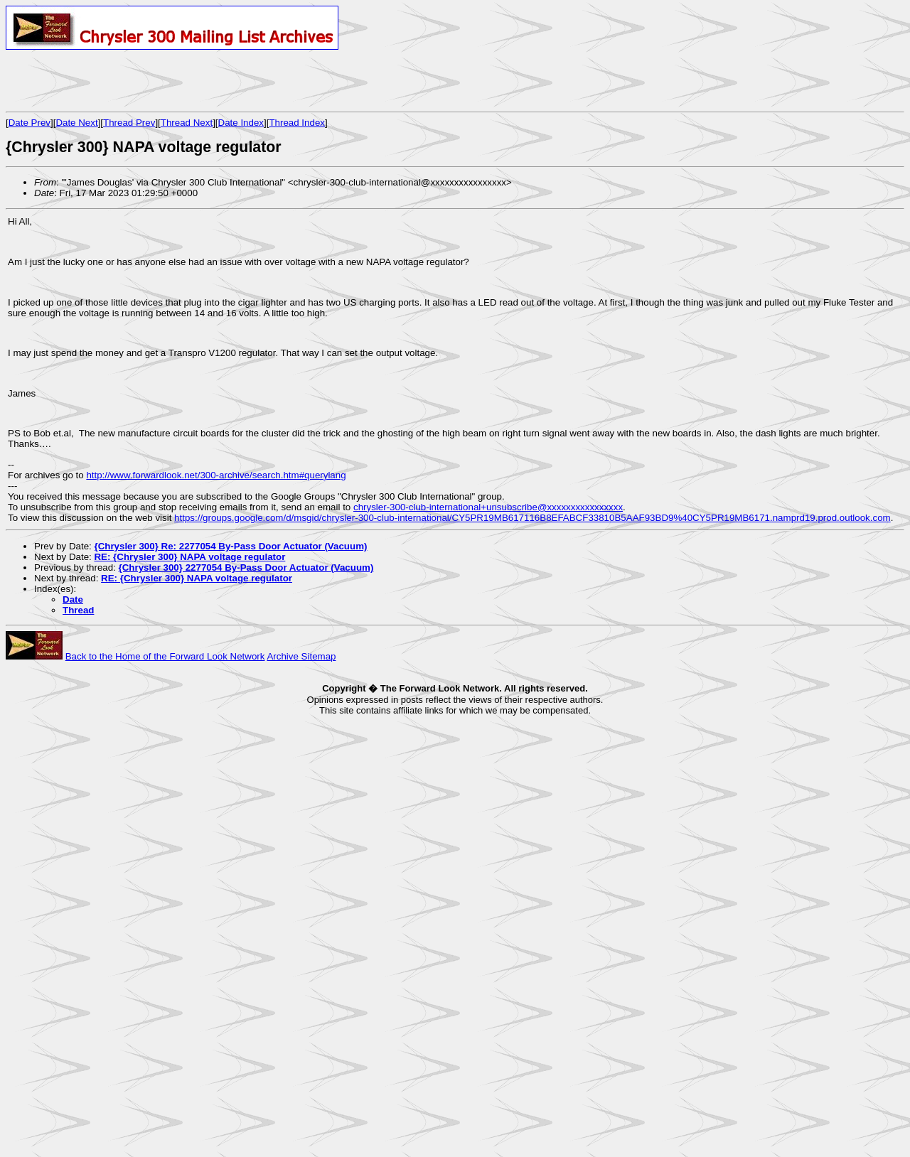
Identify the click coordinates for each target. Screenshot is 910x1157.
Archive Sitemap (301, 656)
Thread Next (187, 122)
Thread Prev (129, 122)
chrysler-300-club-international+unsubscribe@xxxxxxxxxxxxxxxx (488, 507)
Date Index (241, 122)
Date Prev (29, 122)
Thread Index (297, 122)
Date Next (76, 122)
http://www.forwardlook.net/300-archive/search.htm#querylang (216, 475)
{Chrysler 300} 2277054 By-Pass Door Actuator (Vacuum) (246, 567)
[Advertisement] (172, 80)
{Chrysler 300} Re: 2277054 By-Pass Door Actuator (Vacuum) (230, 546)
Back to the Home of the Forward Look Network (165, 656)
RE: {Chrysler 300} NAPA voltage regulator (189, 556)
